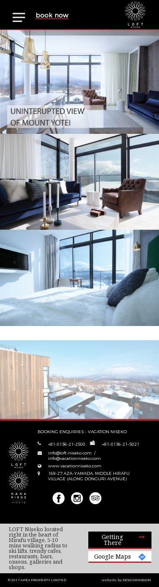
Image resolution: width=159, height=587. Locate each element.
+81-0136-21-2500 (66, 444)
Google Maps (112, 556)
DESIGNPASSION (137, 580)
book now (52, 15)
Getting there (112, 540)
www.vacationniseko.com (74, 466)
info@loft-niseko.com (70, 453)
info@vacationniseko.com (74, 458)
